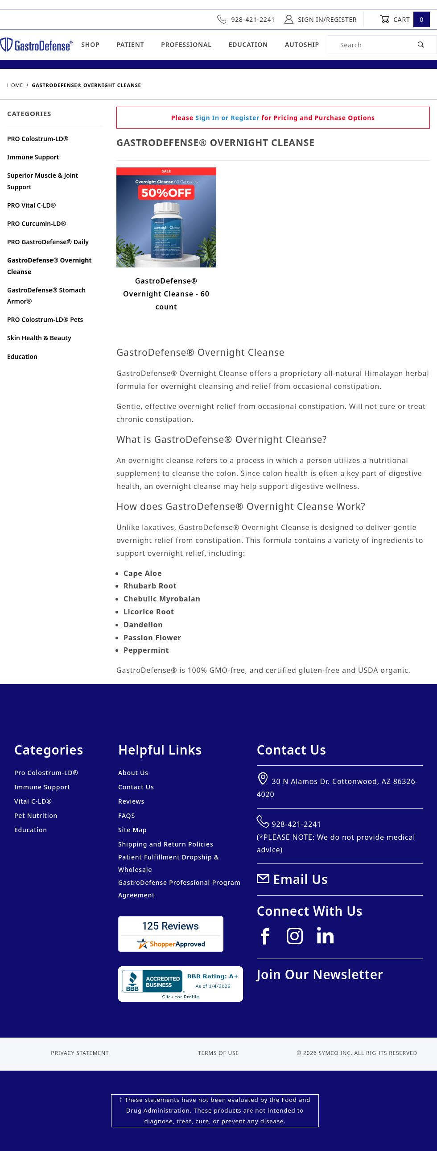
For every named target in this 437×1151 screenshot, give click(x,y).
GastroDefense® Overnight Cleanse (49, 265)
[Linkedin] (329, 938)
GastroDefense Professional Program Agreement (179, 888)
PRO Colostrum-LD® (38, 138)
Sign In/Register (320, 19)
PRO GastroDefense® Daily (48, 242)
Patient (130, 44)
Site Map (132, 830)
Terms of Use (218, 1053)
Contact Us (136, 787)
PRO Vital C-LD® (31, 205)
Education (248, 44)
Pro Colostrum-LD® (46, 772)
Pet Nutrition (36, 815)
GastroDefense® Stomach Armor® (46, 295)
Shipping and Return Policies (166, 844)
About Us (133, 772)
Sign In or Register (227, 117)
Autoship (302, 44)
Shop (90, 44)
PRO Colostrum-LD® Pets (45, 319)
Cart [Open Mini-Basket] (404, 19)
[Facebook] (269, 939)
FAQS (126, 815)
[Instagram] (298, 939)
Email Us (300, 879)
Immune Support (33, 157)
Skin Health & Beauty (39, 338)
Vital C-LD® (33, 801)
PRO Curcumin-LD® (36, 223)
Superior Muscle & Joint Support (42, 181)
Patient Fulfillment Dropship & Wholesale (168, 863)
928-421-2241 (246, 19)
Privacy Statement (80, 1053)
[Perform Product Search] (421, 45)
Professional (186, 44)
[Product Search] (367, 45)
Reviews (131, 801)
